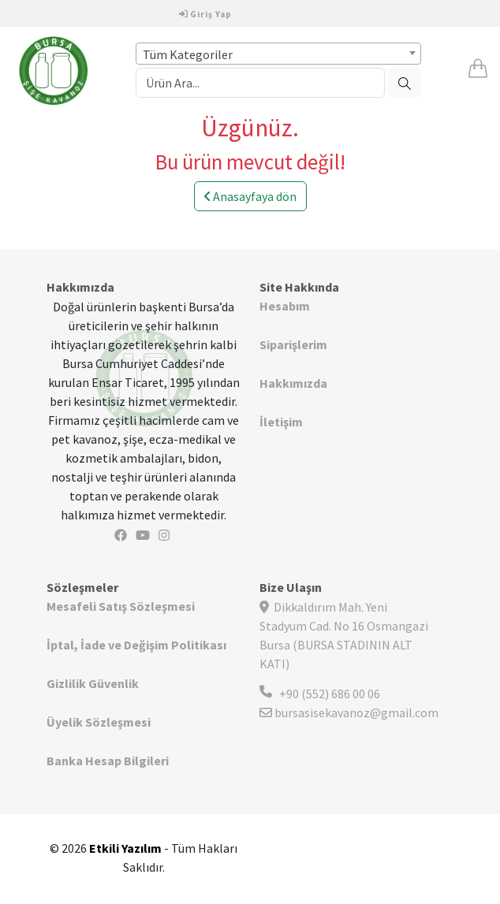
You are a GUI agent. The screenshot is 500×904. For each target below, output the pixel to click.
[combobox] (278, 54)
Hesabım (284, 306)
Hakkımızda (293, 383)
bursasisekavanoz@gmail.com (348, 712)
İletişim (281, 422)
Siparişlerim (293, 344)
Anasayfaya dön (250, 196)
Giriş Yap (205, 14)
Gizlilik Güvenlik (93, 683)
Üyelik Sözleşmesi (99, 722)
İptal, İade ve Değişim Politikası (136, 645)
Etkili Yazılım (125, 848)
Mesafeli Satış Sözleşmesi (121, 606)
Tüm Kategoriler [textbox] (188, 54)
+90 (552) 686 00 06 (329, 693)
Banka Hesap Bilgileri (108, 760)
